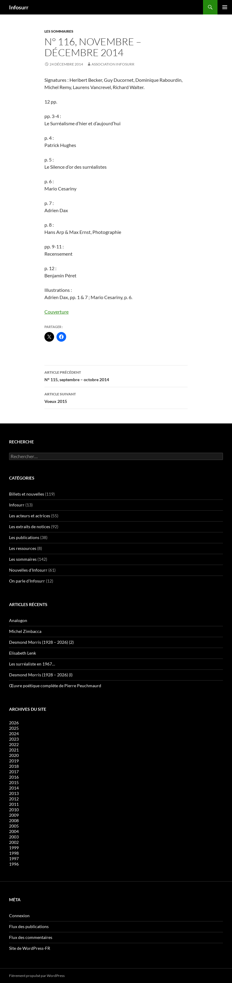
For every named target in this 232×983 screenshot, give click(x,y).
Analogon (18, 620)
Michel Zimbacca (25, 631)
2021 (14, 749)
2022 (14, 744)
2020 (14, 755)
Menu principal (225, 7)
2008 (14, 820)
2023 (14, 739)
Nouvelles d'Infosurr (28, 570)
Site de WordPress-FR (29, 948)
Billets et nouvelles (26, 493)
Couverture (56, 311)
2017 (14, 771)
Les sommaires (58, 31)
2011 (14, 804)
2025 (14, 728)
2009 (14, 815)
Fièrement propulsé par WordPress (37, 975)
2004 (14, 831)
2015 (14, 782)
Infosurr (18, 7)
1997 (14, 858)
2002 (14, 842)
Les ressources (22, 548)
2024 (14, 733)
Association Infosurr (113, 64)
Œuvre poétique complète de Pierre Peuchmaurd (55, 685)
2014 (14, 787)
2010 (14, 809)
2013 (14, 793)
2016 (14, 777)
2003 (14, 836)
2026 (14, 722)
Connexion (19, 915)
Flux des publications (29, 926)
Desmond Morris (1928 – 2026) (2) (41, 642)
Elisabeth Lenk (22, 653)
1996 (14, 864)
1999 (14, 847)
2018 (14, 766)
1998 (14, 853)
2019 (14, 760)
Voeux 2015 (116, 397)
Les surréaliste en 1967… (32, 663)
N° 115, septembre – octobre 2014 (116, 375)
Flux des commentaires (30, 937)
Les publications (24, 537)
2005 (14, 825)
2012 (14, 798)
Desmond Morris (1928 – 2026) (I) (40, 674)
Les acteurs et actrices (29, 515)
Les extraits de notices (29, 526)
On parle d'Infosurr (27, 580)
